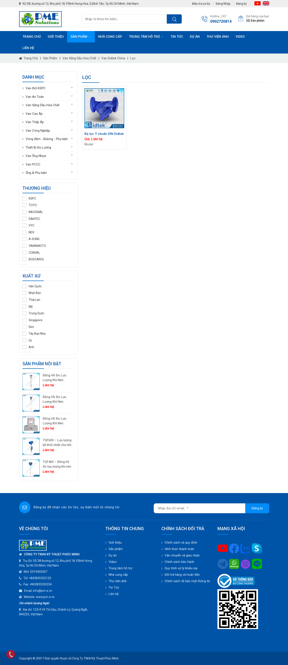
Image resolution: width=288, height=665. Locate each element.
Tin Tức (114, 587)
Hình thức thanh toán (179, 549)
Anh (28, 347)
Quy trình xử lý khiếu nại (181, 568)
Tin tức (177, 37)
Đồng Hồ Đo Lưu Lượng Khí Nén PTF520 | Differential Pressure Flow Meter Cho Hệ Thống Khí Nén (57, 378)
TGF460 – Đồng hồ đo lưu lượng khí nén (57, 464)
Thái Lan (31, 299)
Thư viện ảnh (218, 37)
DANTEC (31, 219)
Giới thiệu (56, 37)
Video (240, 37)
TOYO (29, 205)
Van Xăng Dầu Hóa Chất (79, 58)
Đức (28, 326)
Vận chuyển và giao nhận (182, 555)
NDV (28, 232)
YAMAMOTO (34, 246)
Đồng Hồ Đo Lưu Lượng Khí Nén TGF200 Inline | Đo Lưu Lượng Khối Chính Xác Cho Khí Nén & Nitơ (56, 421)
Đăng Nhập (223, 3)
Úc (27, 340)
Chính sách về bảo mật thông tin (187, 581)
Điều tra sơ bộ (201, 3)
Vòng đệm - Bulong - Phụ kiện (47, 139)
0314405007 (38, 571)
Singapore (32, 320)
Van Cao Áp (34, 114)
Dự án (195, 37)
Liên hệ (28, 48)
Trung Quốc (33, 313)
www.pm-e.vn (45, 597)
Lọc (133, 58)
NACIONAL (32, 212)
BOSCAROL (33, 259)
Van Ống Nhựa (36, 156)
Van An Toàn (35, 97)
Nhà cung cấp (110, 37)
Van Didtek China (113, 58)
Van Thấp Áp (35, 122)
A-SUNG (31, 239)
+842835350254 (41, 584)
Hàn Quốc (32, 286)
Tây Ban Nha (34, 333)
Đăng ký (241, 3)
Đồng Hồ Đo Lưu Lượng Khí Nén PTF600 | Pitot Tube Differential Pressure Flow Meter (57, 399)
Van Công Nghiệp (38, 131)
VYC (28, 225)
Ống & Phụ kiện (36, 173)
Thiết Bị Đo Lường (38, 147)
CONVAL (31, 252)
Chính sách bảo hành (179, 562)
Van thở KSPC (36, 88)
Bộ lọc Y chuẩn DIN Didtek (104, 134)
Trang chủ (31, 37)
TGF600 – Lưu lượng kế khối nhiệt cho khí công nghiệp (57, 442)
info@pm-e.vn (42, 590)
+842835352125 (40, 578)
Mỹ (27, 306)
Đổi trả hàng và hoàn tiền (182, 575)
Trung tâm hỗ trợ (146, 37)
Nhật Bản (31, 293)
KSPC (29, 198)
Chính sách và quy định (181, 542)
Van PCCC (33, 164)
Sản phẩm (81, 37)
